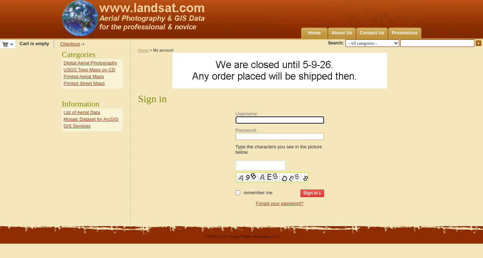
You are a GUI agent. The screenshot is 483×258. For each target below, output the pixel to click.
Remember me (257, 192)
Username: (247, 113)
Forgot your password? (280, 203)
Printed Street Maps (84, 83)
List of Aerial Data (82, 112)
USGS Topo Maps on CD (89, 69)
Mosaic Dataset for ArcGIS (91, 119)
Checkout (70, 44)
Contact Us (372, 32)
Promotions (404, 32)
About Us (342, 32)
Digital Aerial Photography (90, 63)
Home (314, 32)
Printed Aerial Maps (84, 76)
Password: (246, 130)
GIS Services (77, 126)
